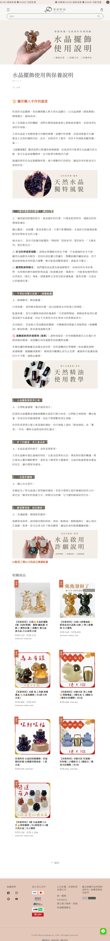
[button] (8, 10)
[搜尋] (98, 16)
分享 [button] (16, 87)
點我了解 (20, 561)
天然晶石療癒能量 (38, 561)
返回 (55, 862)
